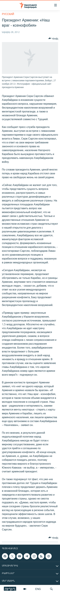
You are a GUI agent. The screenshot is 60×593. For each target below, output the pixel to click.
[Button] (53, 38)
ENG (38, 588)
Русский (8, 13)
